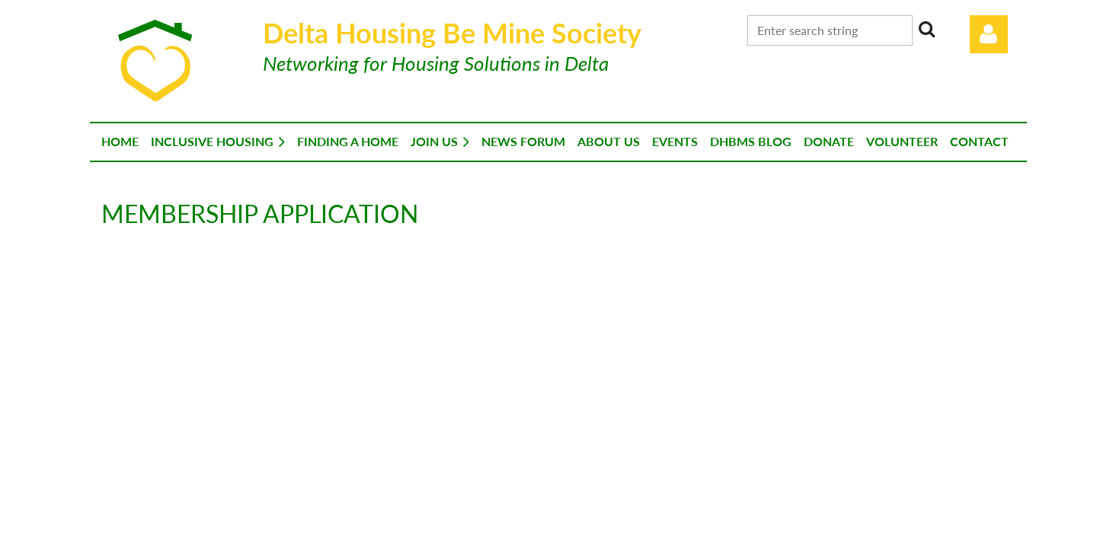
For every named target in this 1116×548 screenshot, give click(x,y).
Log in (989, 34)
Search (927, 29)
